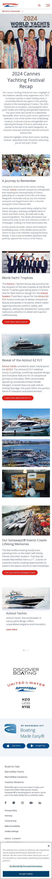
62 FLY (9, 369)
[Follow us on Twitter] (13, 802)
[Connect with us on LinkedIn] (40, 802)
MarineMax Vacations (16, 776)
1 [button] (23, 650)
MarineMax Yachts (14, 771)
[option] (26, 611)
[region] (26, 860)
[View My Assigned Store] (11, 11)
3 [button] (28, 650)
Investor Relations (14, 782)
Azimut (13, 189)
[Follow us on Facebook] (5, 802)
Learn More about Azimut (16, 321)
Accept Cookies (26, 874)
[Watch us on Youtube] (31, 802)
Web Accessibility (12, 826)
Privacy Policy (11, 810)
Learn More (11, 629)
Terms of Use (10, 821)
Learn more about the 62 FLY (18, 398)
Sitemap (8, 815)
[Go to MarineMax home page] (12, 5)
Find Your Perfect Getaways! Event (20, 572)
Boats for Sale (12, 766)
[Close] (49, 846)
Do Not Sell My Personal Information (26, 866)
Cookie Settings (11, 831)
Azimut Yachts (9, 366)
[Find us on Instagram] (22, 802)
